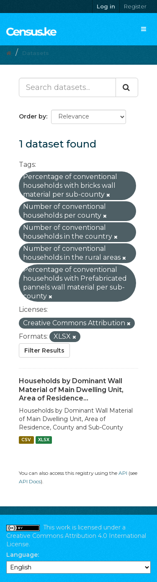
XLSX (43, 439)
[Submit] (127, 87)
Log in (106, 6)
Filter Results (44, 350)
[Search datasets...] (67, 87)
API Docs (30, 481)
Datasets (35, 53)
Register (135, 6)
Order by (32, 116)
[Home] (8, 53)
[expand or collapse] (143, 29)
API (122, 473)
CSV (26, 439)
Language (22, 554)
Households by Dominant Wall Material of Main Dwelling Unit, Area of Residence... (71, 390)
